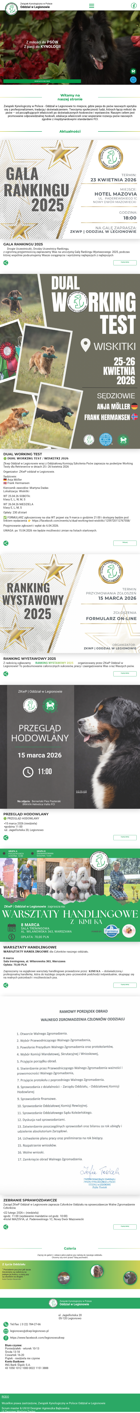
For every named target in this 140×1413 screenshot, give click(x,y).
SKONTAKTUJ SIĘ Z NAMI (42, 80)
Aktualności (70, 131)
